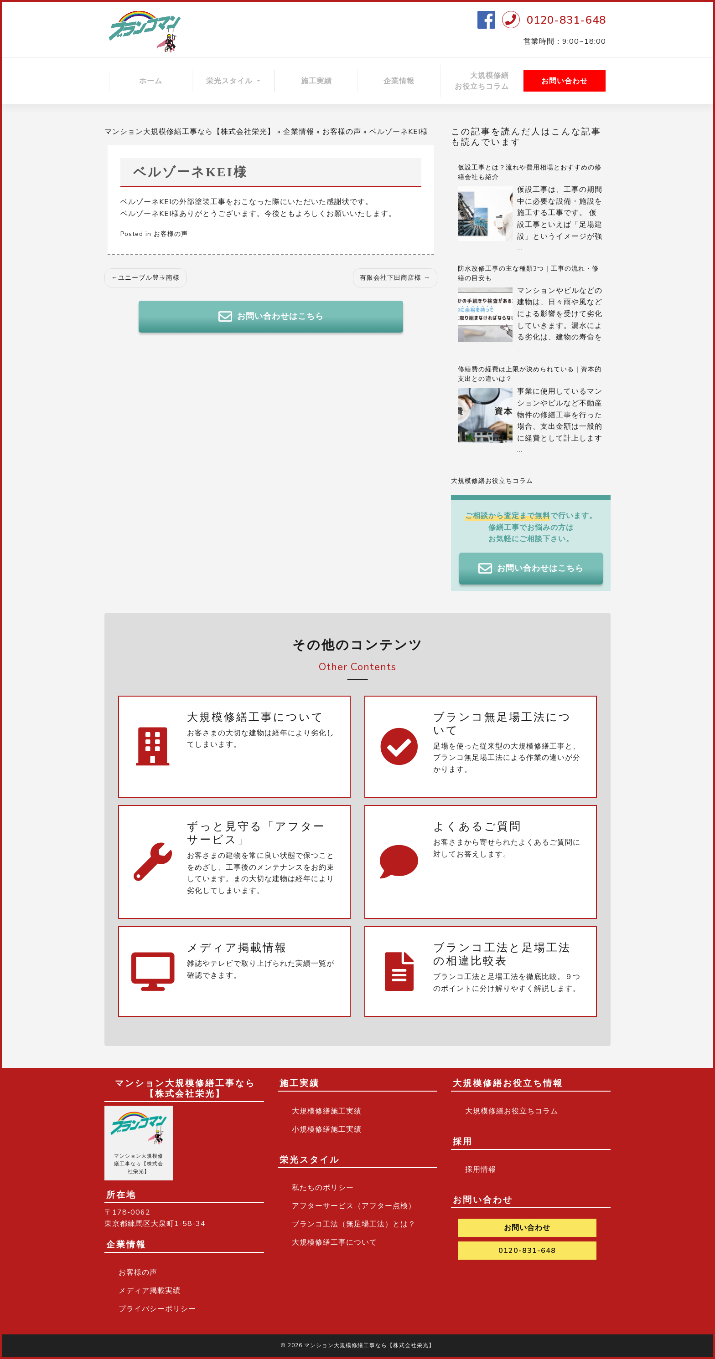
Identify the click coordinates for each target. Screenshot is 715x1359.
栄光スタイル (230, 81)
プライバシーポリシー (157, 1309)
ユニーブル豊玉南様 (149, 277)
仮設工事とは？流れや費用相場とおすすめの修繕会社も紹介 (529, 172)
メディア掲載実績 (150, 1291)
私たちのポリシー (323, 1188)
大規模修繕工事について (334, 1242)
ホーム (150, 81)
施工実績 (316, 81)
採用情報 (480, 1169)
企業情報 (398, 81)
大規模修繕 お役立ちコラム (489, 81)
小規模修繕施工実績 (327, 1129)
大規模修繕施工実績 (327, 1111)
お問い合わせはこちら (271, 316)
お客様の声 (341, 132)
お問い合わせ (564, 81)
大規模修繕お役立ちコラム (492, 481)
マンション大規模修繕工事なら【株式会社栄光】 (189, 132)
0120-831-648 (566, 20)
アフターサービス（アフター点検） (354, 1206)
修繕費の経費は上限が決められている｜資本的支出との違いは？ (529, 374)
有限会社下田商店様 (390, 277)
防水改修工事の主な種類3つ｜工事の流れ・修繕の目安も (528, 273)
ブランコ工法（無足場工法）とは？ (354, 1224)
